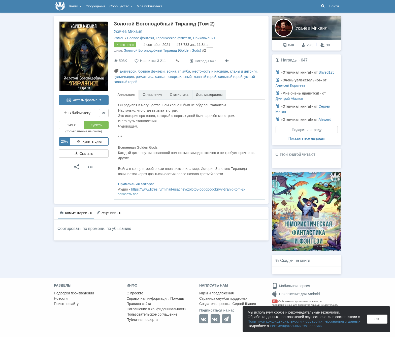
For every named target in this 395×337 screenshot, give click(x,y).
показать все (128, 194)
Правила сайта (139, 304)
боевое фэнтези (151, 71)
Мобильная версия (291, 286)
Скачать (84, 153)
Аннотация (126, 95)
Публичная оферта (142, 320)
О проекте (135, 293)
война (171, 71)
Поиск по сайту (66, 304)
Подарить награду (306, 130)
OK (377, 319)
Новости (61, 298)
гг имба (184, 71)
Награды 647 (202, 61)
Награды (289, 60)
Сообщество (121, 6)
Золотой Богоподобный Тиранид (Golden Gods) (162, 50)
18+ (275, 301)
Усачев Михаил (128, 31)
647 (304, 60)
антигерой (128, 71)
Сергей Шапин (244, 304)
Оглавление (152, 95)
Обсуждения (95, 6)
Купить (96, 125)
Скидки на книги (295, 260)
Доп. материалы (209, 95)
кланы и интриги (243, 71)
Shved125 (326, 72)
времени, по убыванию (109, 228)
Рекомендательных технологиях (296, 326)
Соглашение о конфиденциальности (156, 309)
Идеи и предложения (216, 293)
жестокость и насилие (210, 71)
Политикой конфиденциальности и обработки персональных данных (304, 321)
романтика (144, 77)
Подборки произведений (74, 293)
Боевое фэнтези (140, 38)
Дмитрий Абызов (289, 99)
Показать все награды (306, 138)
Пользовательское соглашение (152, 314)
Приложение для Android (296, 294)
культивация (124, 77)
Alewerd (324, 119)
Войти (334, 6)
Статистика (179, 95)
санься (160, 77)
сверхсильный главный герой (192, 77)
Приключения (204, 38)
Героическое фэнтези (173, 38)
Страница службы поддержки (223, 298)
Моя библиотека (149, 6)
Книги (75, 6)
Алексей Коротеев (291, 85)
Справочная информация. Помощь (155, 298)
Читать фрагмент (83, 100)
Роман (119, 38)
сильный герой (230, 77)
